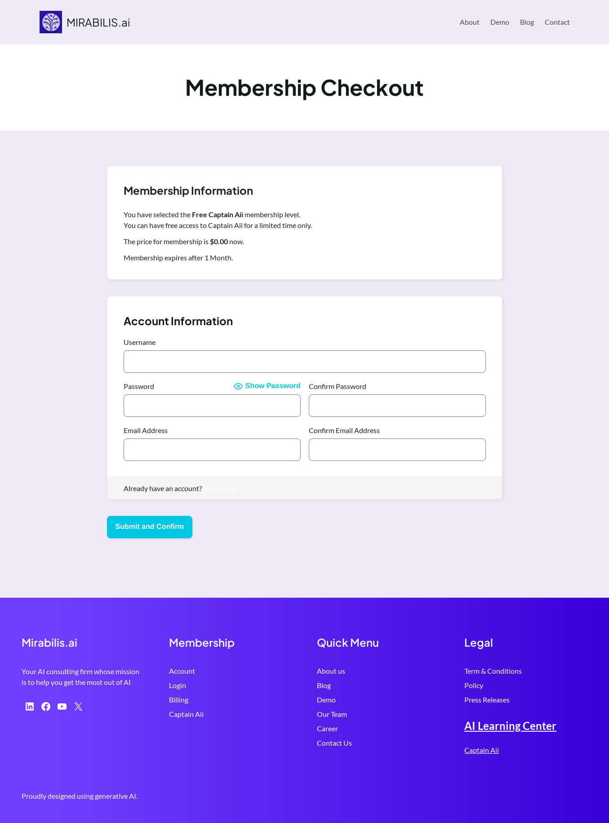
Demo (326, 699)
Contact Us (334, 742)
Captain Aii (186, 714)
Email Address (146, 430)
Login (177, 685)
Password (139, 386)
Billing (178, 699)
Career (327, 728)
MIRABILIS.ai (98, 22)
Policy (473, 685)
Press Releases (487, 699)
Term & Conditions (493, 670)
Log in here (220, 488)
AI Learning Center (510, 725)
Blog (324, 685)
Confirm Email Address (344, 430)
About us (331, 670)
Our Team (332, 714)
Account (182, 670)
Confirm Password (337, 386)
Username (140, 342)
